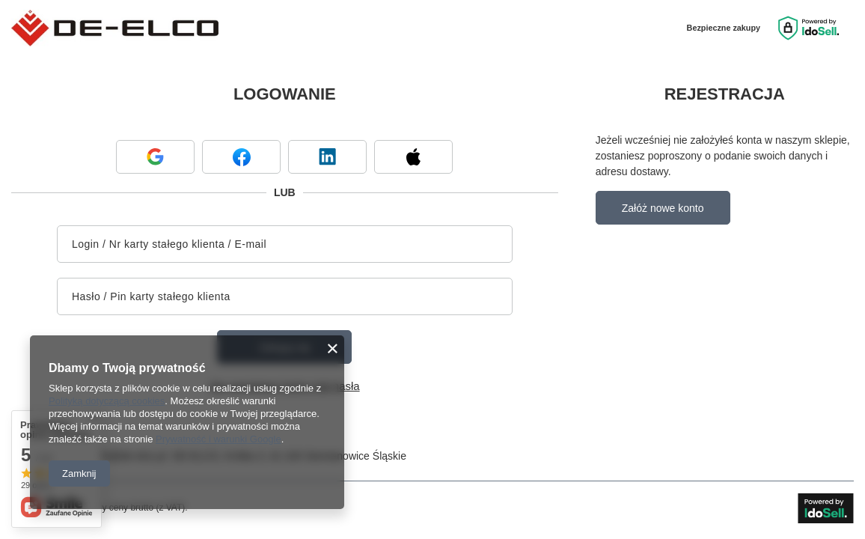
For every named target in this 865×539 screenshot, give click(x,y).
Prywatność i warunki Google (218, 439)
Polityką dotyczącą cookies (107, 400)
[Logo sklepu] (114, 28)
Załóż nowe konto (663, 208)
